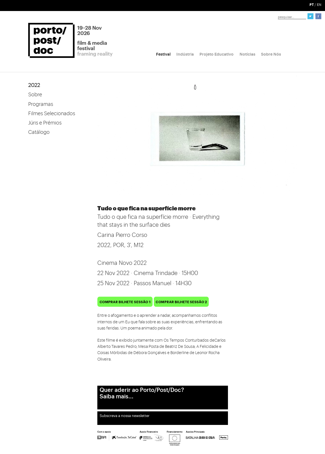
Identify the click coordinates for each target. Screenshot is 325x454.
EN (319, 4)
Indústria (185, 54)
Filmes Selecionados (51, 113)
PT (311, 4)
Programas (40, 104)
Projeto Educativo (216, 54)
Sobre (35, 94)
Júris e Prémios (45, 122)
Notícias (247, 54)
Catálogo (39, 132)
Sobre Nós (271, 54)
